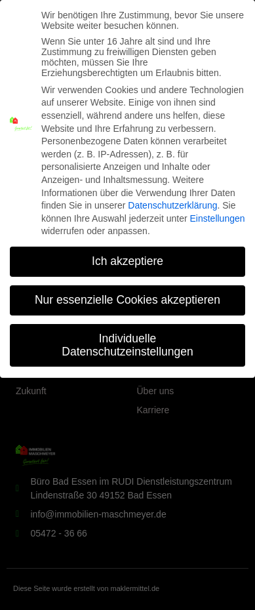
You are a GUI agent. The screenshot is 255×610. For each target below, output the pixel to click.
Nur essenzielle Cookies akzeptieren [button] (127, 293)
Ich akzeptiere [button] (127, 255)
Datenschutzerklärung (172, 199)
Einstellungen (217, 212)
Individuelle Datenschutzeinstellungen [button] (127, 339)
